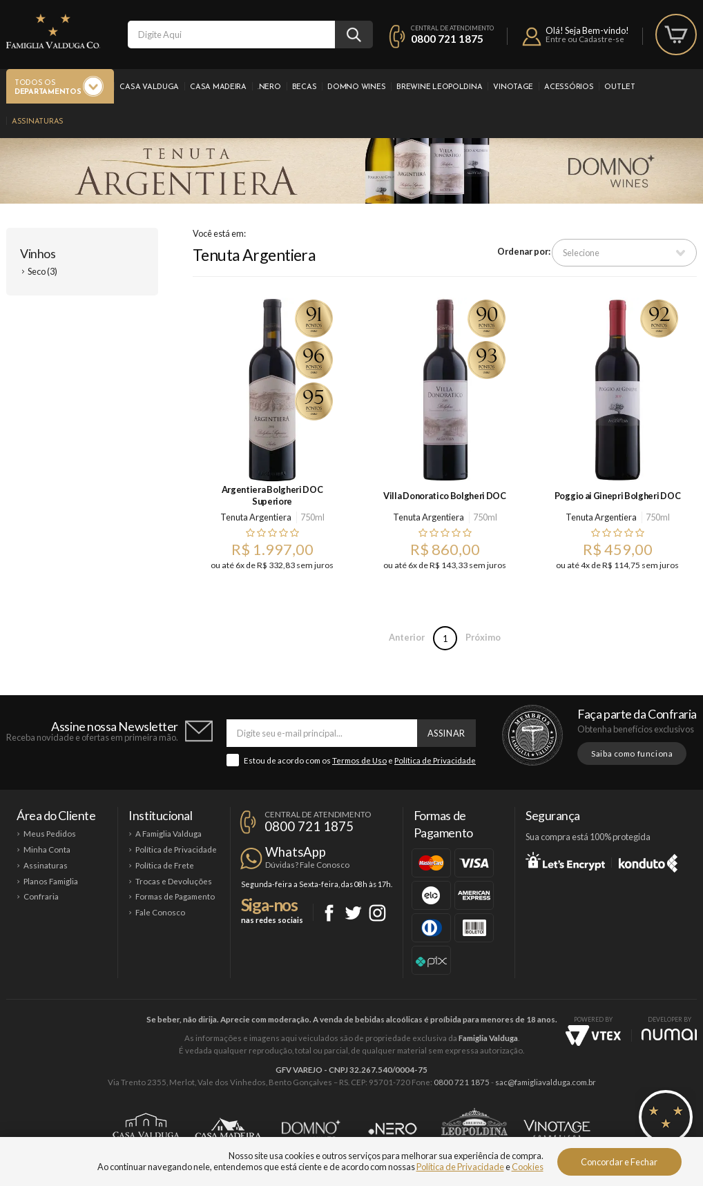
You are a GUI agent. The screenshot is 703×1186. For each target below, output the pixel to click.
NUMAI (669, 1034)
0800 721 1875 (447, 38)
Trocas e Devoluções (173, 881)
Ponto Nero (392, 1128)
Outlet (619, 87)
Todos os (48, 88)
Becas (304, 87)
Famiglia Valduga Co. (53, 31)
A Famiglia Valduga (168, 833)
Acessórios (568, 87)
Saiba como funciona (632, 753)
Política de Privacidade (435, 760)
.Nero (269, 87)
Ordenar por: (523, 251)
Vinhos (37, 253)
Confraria (41, 896)
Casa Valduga (149, 87)
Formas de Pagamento (175, 896)
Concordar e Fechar (619, 1161)
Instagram (377, 913)
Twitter (353, 913)
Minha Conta (46, 849)
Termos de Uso (359, 760)
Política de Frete (164, 865)
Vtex (593, 1035)
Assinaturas (38, 122)
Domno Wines (356, 87)
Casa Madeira (218, 87)
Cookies (527, 1166)
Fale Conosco (160, 912)
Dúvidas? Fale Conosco (307, 864)
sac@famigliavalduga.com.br (545, 1082)
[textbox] (231, 34)
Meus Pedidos (49, 833)
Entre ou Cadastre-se (585, 39)
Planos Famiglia (50, 881)
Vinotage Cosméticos (557, 1128)
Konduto (648, 861)
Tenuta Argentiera (255, 517)
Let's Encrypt (565, 861)
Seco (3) (42, 271)
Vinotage (513, 87)
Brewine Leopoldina (439, 87)
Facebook (329, 913)
